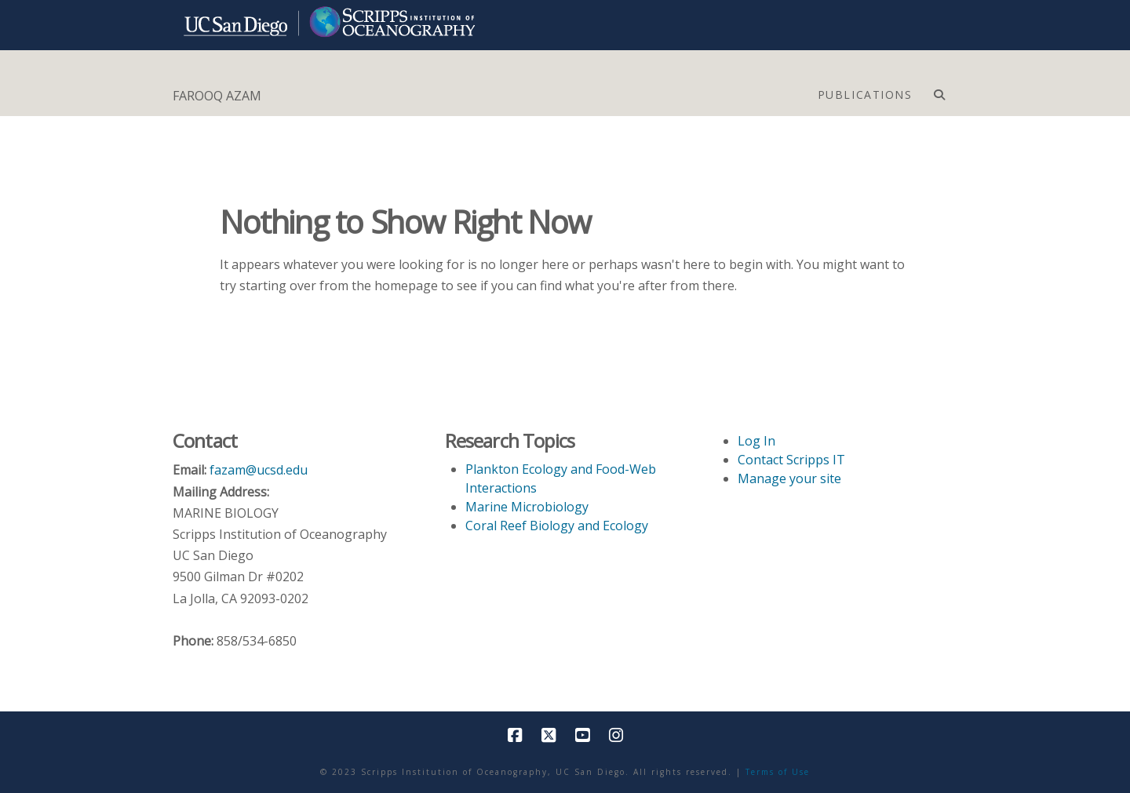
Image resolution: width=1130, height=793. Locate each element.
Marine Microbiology (527, 506)
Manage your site (789, 478)
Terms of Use (777, 771)
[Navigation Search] (938, 91)
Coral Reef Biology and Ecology (556, 525)
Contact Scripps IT (791, 459)
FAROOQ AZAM (217, 95)
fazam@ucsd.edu (259, 469)
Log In (756, 440)
